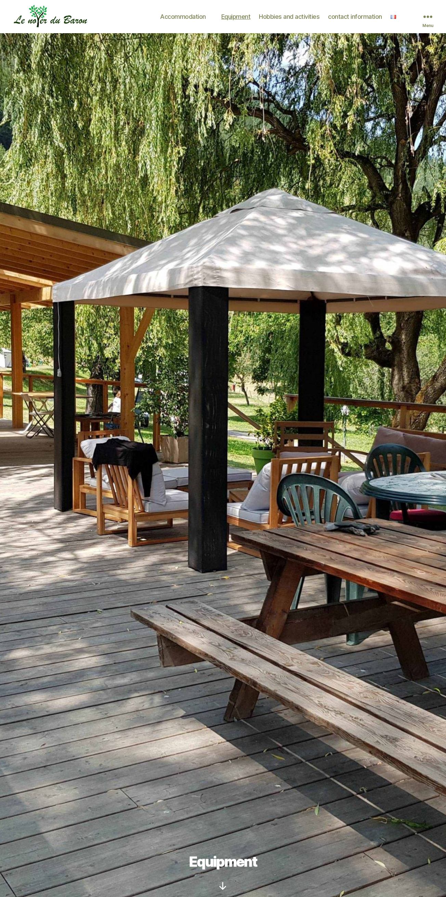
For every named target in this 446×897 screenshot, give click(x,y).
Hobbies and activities (289, 18)
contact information (355, 18)
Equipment (236, 18)
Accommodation (183, 18)
